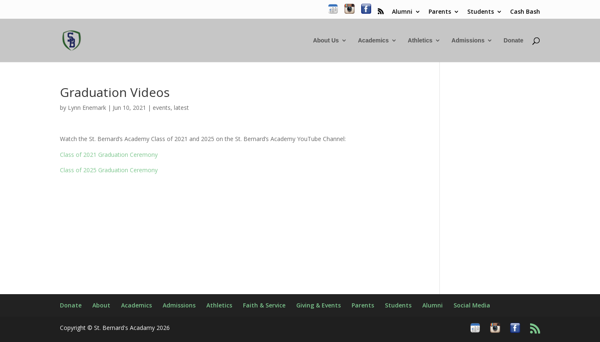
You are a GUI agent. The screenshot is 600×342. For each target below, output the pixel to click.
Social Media (472, 305)
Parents (440, 12)
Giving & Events (318, 305)
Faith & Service (264, 305)
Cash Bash (525, 12)
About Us (326, 40)
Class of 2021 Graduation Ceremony (109, 155)
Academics (373, 40)
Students (480, 12)
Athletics (420, 40)
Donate (513, 40)
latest (181, 108)
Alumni (402, 12)
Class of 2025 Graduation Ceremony (109, 170)
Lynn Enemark (87, 108)
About (101, 305)
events (162, 108)
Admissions (467, 40)
